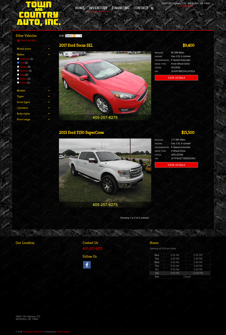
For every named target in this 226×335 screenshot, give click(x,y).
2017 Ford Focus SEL (76, 45)
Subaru (23, 79)
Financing (120, 8)
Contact (141, 8)
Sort (61, 35)
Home (79, 8)
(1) (26, 59)
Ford (22, 63)
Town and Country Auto (33, 332)
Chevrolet (24, 59)
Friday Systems (63, 332)
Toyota (23, 82)
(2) (24, 63)
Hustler (23, 67)
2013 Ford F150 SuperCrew (81, 132)
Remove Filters (26, 40)
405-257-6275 (186, 6)
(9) (25, 67)
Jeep (22, 75)
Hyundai (24, 70)
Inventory (98, 8)
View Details (176, 77)
